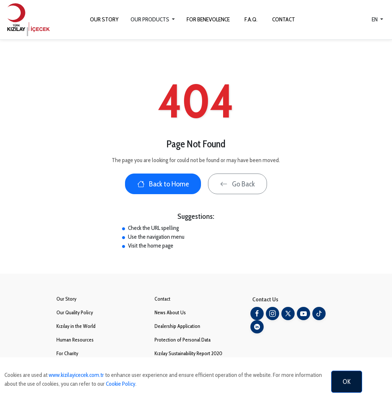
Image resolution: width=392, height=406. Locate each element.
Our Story (66, 298)
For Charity (67, 353)
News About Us (170, 312)
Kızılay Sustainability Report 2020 (188, 353)
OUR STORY (104, 19)
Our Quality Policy (74, 312)
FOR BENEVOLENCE (208, 19)
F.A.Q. (250, 19)
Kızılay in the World (76, 326)
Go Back (237, 183)
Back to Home (163, 183)
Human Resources (75, 339)
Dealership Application (177, 326)
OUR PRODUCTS (150, 19)
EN (375, 19)
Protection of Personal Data (183, 339)
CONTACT (283, 19)
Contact (162, 298)
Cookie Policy (120, 383)
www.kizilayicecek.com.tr (76, 374)
